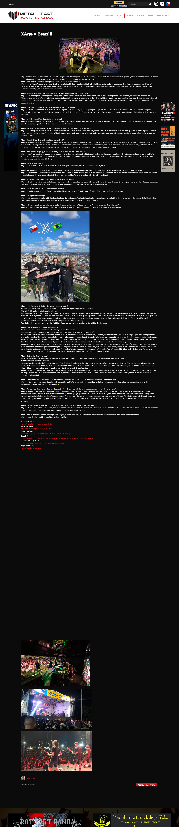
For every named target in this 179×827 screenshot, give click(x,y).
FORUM (116, 15)
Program (87, 15)
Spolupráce (160, 15)
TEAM (144, 15)
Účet (10, 4)
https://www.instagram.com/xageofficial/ (37, 429)
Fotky (102, 15)
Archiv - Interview (146, 785)
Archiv (130, 15)
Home (72, 15)
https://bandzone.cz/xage (31, 448)
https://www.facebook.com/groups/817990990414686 (42, 443)
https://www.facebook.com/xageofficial (36, 424)
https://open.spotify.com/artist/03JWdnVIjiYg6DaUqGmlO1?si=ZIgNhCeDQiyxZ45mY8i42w (57, 438)
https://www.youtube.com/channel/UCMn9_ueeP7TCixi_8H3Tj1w (46, 434)
